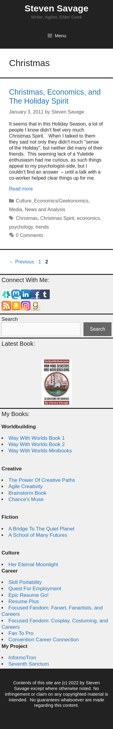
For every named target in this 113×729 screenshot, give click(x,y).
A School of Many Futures (37, 535)
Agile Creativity (25, 486)
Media (15, 209)
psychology (21, 226)
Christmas (27, 218)
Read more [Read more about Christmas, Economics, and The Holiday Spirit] (21, 188)
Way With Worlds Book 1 (36, 438)
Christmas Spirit (57, 218)
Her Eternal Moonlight (33, 564)
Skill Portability (25, 582)
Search (10, 319)
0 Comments (29, 235)
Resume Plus (23, 601)
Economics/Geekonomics (61, 200)
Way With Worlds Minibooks (40, 451)
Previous (21, 261)
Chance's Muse (26, 499)
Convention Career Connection (43, 639)
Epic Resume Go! (28, 595)
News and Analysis (45, 209)
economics (88, 218)
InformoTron (22, 658)
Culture (24, 200)
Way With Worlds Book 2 (36, 444)
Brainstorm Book (27, 493)
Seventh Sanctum (28, 664)
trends (42, 226)
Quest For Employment (34, 588)
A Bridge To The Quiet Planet (41, 529)
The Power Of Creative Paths (41, 480)
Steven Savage (57, 8)
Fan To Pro (20, 633)
